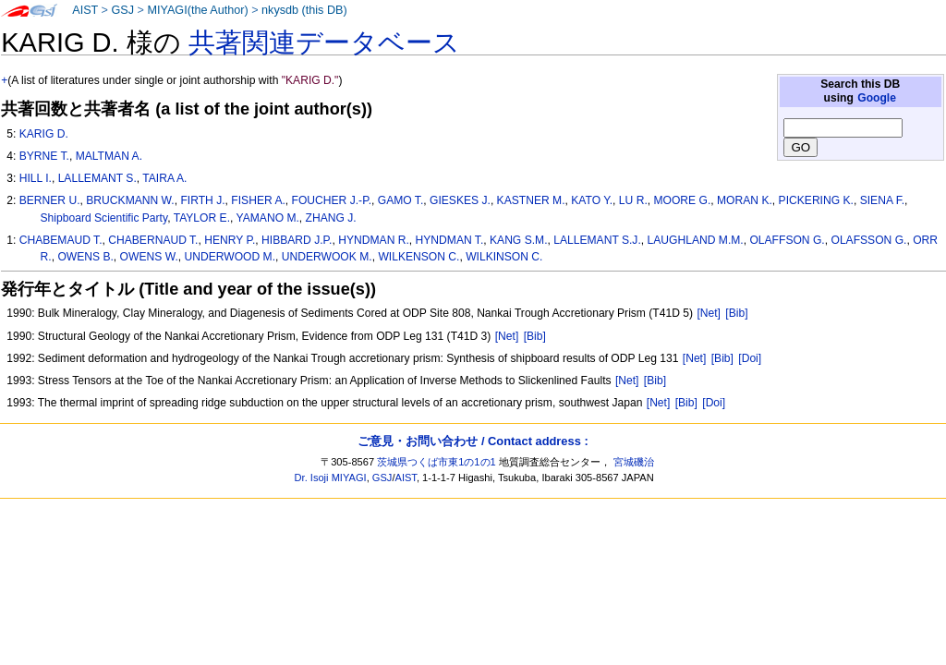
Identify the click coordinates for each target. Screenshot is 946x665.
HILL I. (35, 178)
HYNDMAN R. (373, 240)
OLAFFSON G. (786, 240)
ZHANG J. (331, 218)
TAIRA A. (164, 178)
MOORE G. (681, 200)
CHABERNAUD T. (153, 240)
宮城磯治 (633, 461)
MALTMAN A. (109, 156)
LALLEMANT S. (97, 178)
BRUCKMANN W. (130, 200)
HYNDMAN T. (450, 240)
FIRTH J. (202, 200)
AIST (85, 10)
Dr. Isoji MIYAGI (331, 477)
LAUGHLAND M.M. (696, 240)
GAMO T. (401, 200)
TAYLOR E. (202, 218)
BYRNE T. (44, 156)
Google (876, 97)
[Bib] (736, 313)
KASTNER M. (531, 200)
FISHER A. (258, 200)
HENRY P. (229, 240)
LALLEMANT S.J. (597, 240)
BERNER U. (49, 200)
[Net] (709, 313)
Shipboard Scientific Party (104, 218)
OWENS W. (149, 256)
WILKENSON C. (418, 256)
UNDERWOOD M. (229, 256)
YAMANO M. (267, 218)
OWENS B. (85, 256)
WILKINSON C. (504, 256)
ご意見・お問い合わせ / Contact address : (473, 441)
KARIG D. (43, 133)
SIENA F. (882, 200)
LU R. (633, 200)
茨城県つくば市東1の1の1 (436, 461)
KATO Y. (591, 200)
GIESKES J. (460, 200)
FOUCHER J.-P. (331, 200)
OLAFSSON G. (868, 240)
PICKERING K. (816, 200)
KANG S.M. (519, 240)
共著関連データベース (324, 42)
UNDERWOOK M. (327, 256)
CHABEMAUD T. (61, 240)
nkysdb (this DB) (304, 10)
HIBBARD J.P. (296, 240)
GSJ (122, 10)
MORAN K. (744, 200)
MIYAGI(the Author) (197, 10)
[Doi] (749, 358)
